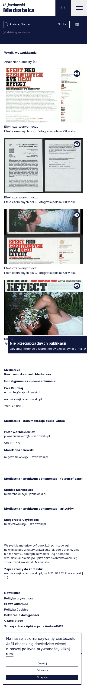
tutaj (9, 654)
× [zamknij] (12, 339)
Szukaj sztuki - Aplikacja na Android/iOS (33, 626)
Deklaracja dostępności (21, 615)
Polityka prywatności (19, 598)
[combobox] (29, 24)
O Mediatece (13, 620)
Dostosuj (42, 663)
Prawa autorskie (16, 604)
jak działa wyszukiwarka (16, 32)
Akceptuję (42, 677)
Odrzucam (42, 670)
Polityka (16, 609)
